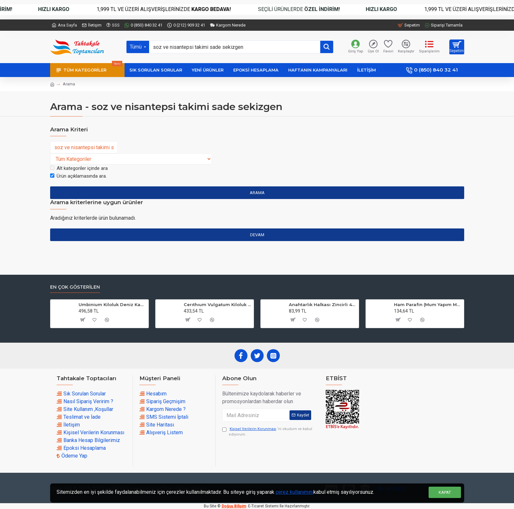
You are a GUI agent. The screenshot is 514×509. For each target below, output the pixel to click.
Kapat (445, 492)
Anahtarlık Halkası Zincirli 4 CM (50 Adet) (322, 304)
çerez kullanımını (294, 492)
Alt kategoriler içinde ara (79, 168)
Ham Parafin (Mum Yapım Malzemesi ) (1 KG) (428, 304)
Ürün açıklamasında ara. (78, 176)
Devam (257, 234)
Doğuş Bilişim (234, 506)
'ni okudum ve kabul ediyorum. (267, 431)
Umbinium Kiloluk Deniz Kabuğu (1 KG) (112, 304)
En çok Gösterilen (75, 287)
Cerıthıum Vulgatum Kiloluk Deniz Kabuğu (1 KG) (217, 304)
